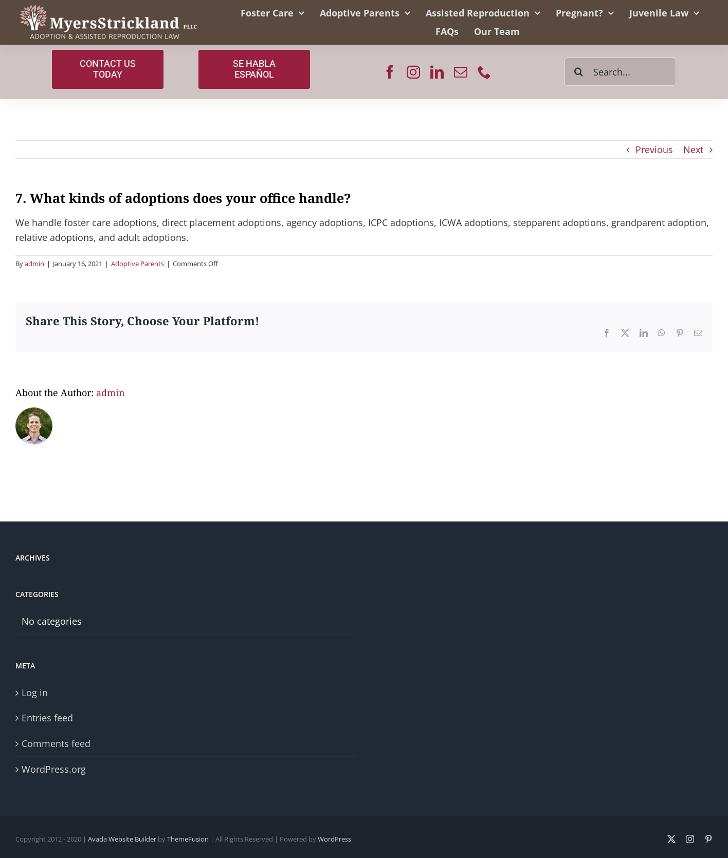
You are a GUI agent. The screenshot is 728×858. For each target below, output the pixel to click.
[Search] (579, 72)
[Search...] (620, 72)
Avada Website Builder (122, 839)
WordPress (334, 839)
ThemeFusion (188, 839)
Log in (35, 692)
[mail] (460, 72)
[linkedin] (437, 72)
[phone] (484, 72)
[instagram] (413, 72)
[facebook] (389, 72)
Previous (654, 149)
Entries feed (47, 718)
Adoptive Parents (137, 263)
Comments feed (56, 743)
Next (693, 149)
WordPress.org (54, 769)
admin (34, 263)
